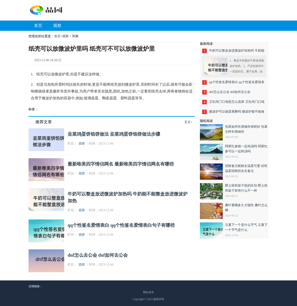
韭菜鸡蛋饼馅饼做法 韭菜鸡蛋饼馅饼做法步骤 (114, 134)
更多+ (188, 122)
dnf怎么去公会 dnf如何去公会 (98, 255)
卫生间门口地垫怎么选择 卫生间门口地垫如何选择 (236, 103)
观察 (60, 25)
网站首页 (148, 292)
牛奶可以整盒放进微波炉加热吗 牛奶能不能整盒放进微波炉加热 (236, 52)
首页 (41, 25)
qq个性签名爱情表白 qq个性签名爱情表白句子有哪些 (121, 225)
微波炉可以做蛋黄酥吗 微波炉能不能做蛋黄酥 (236, 113)
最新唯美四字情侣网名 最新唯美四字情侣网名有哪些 (121, 163)
